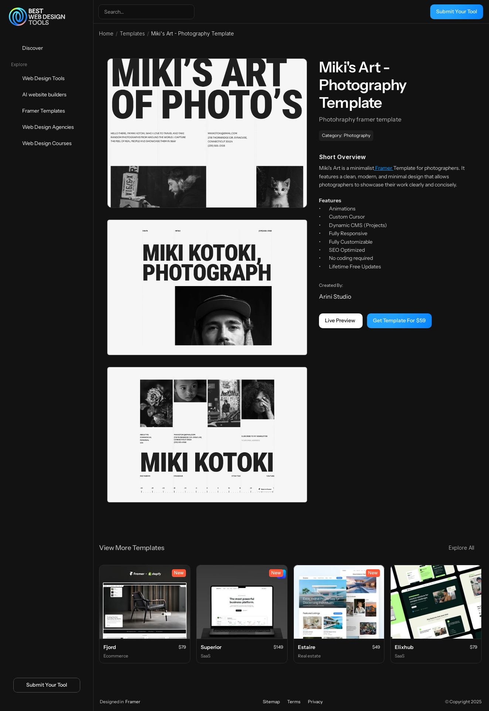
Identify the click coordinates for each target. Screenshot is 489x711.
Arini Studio (335, 296)
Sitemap (271, 701)
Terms (293, 701)
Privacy (315, 701)
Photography (357, 135)
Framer (383, 168)
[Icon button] (34, 702)
